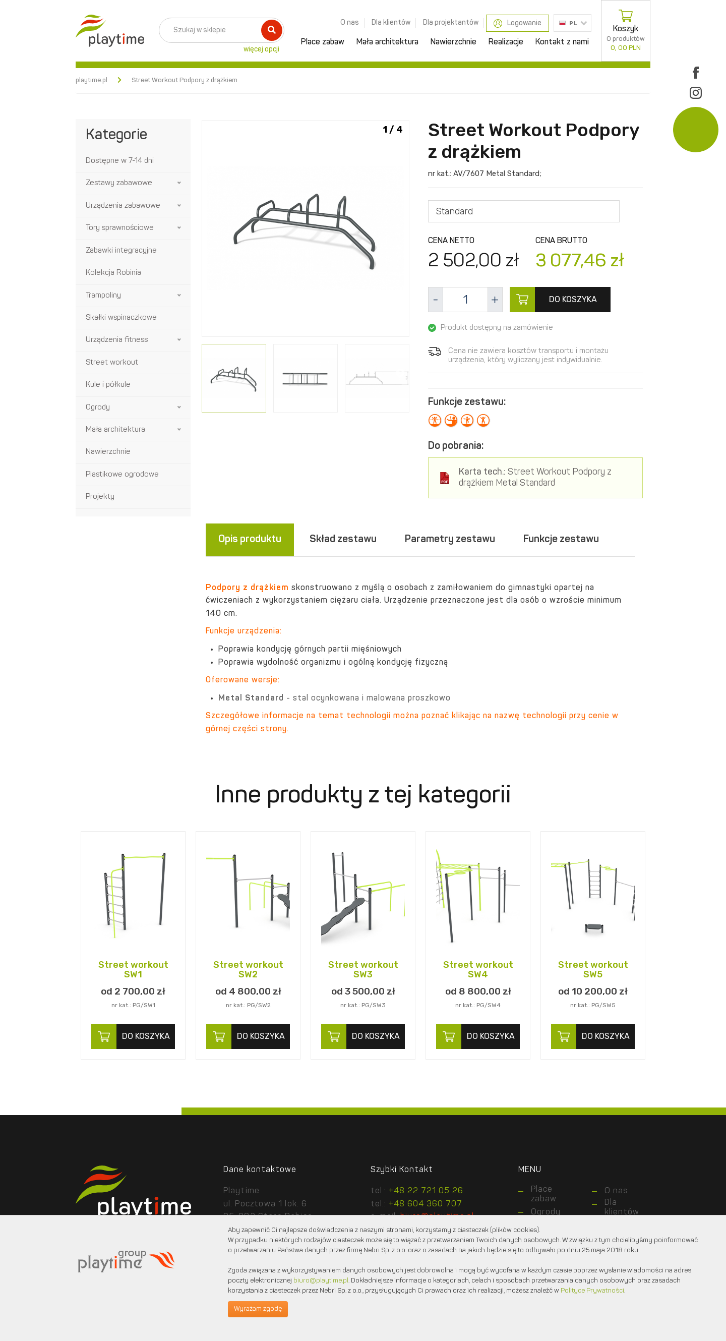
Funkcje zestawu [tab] (561, 540)
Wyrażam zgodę (258, 1309)
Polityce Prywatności (592, 1291)
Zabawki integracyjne (121, 251)
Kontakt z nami (562, 42)
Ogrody (98, 408)
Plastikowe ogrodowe (122, 475)
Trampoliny (103, 296)
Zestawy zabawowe (119, 183)
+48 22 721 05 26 (426, 1191)
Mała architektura (387, 42)
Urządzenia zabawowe (123, 206)
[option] (305, 230)
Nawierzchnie (453, 42)
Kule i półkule (108, 385)
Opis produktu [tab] (249, 540)
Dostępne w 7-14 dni (120, 161)
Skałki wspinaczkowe (121, 318)
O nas (349, 22)
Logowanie (517, 23)
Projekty (100, 497)
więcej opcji (261, 49)
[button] (180, 183)
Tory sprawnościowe (120, 228)
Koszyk (626, 30)
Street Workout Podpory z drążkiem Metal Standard (535, 478)
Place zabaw (322, 42)
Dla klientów (391, 22)
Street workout (112, 363)
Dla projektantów (450, 22)
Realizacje (506, 42)
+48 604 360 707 (425, 1204)
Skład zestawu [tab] (343, 540)
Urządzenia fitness (117, 340)
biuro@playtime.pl (320, 1280)
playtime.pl (91, 80)
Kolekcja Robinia (113, 273)
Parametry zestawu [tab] (450, 540)
